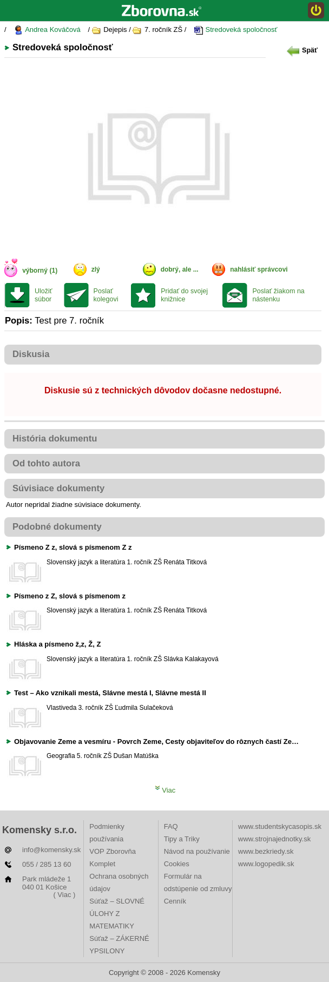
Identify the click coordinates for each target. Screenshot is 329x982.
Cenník (175, 901)
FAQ (171, 826)
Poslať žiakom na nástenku (278, 295)
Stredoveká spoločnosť (235, 30)
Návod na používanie (197, 851)
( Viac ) (64, 895)
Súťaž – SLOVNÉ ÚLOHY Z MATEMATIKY (116, 913)
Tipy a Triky (182, 839)
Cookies (176, 864)
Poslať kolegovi (106, 295)
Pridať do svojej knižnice (184, 295)
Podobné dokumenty (57, 527)
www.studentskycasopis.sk (279, 826)
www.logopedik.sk (266, 864)
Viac (165, 790)
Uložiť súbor (43, 295)
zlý (95, 269)
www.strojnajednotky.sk (274, 839)
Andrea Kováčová (47, 30)
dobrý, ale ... (180, 269)
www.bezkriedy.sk (265, 851)
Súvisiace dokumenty (58, 488)
